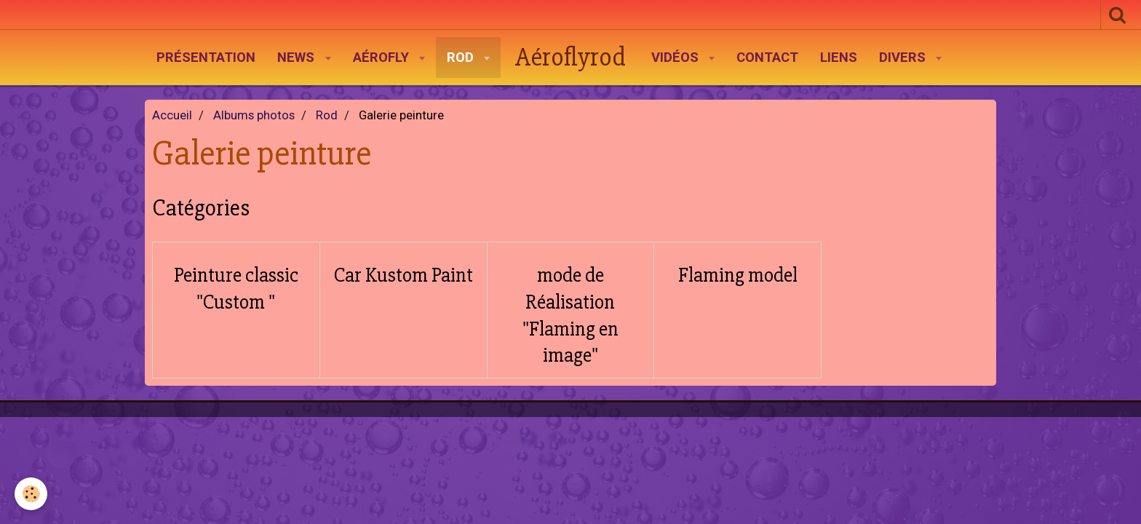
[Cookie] (31, 493)
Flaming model (738, 275)
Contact (767, 57)
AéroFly (383, 57)
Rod (462, 57)
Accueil (172, 115)
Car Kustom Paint (403, 275)
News (297, 57)
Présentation (205, 57)
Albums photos (254, 115)
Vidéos (676, 57)
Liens (838, 57)
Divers (904, 57)
